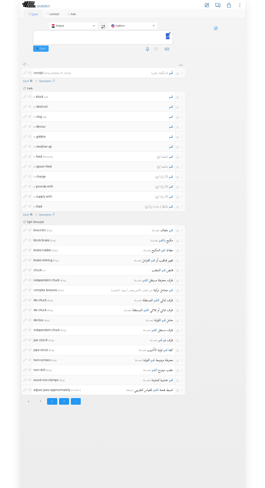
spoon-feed (44, 166)
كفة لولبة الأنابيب (160, 350)
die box (38, 320)
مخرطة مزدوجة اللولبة (158, 360)
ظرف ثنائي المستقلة (158, 300)
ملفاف (166, 230)
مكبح (166, 240)
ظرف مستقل (162, 330)
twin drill (39, 370)
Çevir (33, 14)
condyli (38, 73)
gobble (40, 136)
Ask (71, 14)
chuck (38, 270)
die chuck (40, 300)
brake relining (43, 260)
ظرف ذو (165, 340)
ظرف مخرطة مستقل (157, 280)
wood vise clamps (46, 380)
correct (52, 14)
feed (39, 156)
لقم (103, 37)
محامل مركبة (163, 290)
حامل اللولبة (163, 320)
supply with (44, 196)
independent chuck (47, 280)
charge (41, 176)
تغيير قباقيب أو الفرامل (157, 260)
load (39, 206)
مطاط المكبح (162, 250)
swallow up (44, 146)
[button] (228, 4)
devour (41, 126)
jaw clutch (41, 340)
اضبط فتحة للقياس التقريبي (153, 389)
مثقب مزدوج (162, 369)
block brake (41, 240)
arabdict (43, 6)
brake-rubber (42, 250)
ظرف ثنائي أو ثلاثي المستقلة (152, 310)
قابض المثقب (162, 270)
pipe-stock (41, 350)
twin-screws (42, 360)
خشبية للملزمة (162, 380)
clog (39, 116)
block (40, 96)
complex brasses (45, 290)
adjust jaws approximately (52, 390)
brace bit (40, 230)
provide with (44, 186)
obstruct (42, 106)
